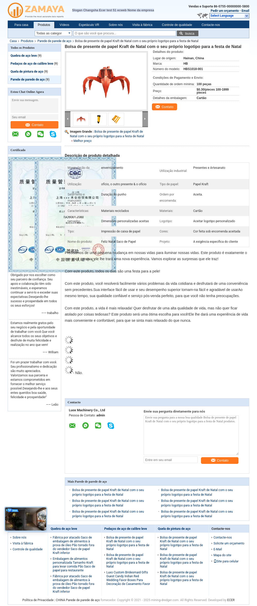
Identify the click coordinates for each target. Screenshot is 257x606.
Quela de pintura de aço (27, 71)
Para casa (21, 25)
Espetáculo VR (89, 25)
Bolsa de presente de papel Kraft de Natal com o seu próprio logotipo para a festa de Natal (127, 543)
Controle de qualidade (177, 25)
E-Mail (218, 549)
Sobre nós (116, 25)
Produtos (44, 25)
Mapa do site (222, 555)
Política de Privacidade (37, 600)
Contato (34, 125)
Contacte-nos (210, 25)
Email (245, 11)
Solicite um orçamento (229, 543)
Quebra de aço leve (24, 55)
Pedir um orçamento (225, 11)
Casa (13, 41)
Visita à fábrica (142, 25)
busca (190, 33)
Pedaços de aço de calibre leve (32, 63)
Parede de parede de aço (54, 41)
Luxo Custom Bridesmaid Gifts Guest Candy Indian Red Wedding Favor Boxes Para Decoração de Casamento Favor (128, 578)
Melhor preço (82, 141)
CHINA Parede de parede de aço (78, 600)
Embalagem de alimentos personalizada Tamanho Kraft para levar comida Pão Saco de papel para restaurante (74, 564)
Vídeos (64, 25)
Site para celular (226, 561)
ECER (231, 600)
